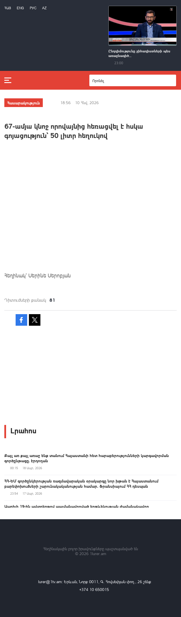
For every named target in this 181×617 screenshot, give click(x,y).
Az (44, 8)
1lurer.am (98, 553)
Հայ (7, 8)
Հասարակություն (23, 102)
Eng (20, 8)
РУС (33, 8)
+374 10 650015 (94, 589)
